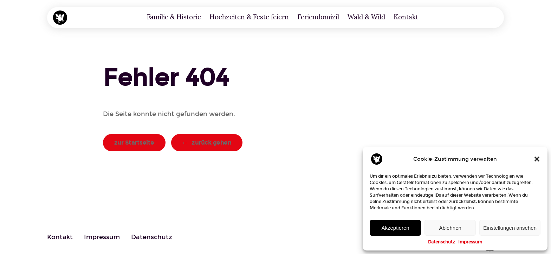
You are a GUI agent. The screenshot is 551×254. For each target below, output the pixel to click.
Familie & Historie (174, 17)
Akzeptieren (395, 228)
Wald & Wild (366, 17)
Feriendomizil (318, 17)
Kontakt (406, 17)
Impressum (470, 242)
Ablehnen (450, 228)
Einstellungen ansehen (510, 228)
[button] (536, 159)
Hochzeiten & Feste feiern (249, 17)
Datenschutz (441, 242)
